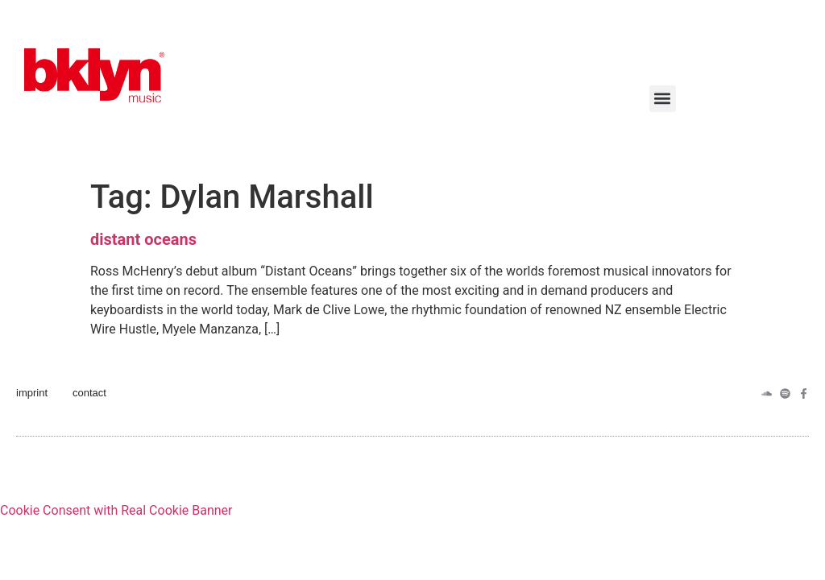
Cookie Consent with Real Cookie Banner (116, 510)
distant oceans (143, 239)
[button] (662, 98)
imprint (32, 393)
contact (89, 393)
